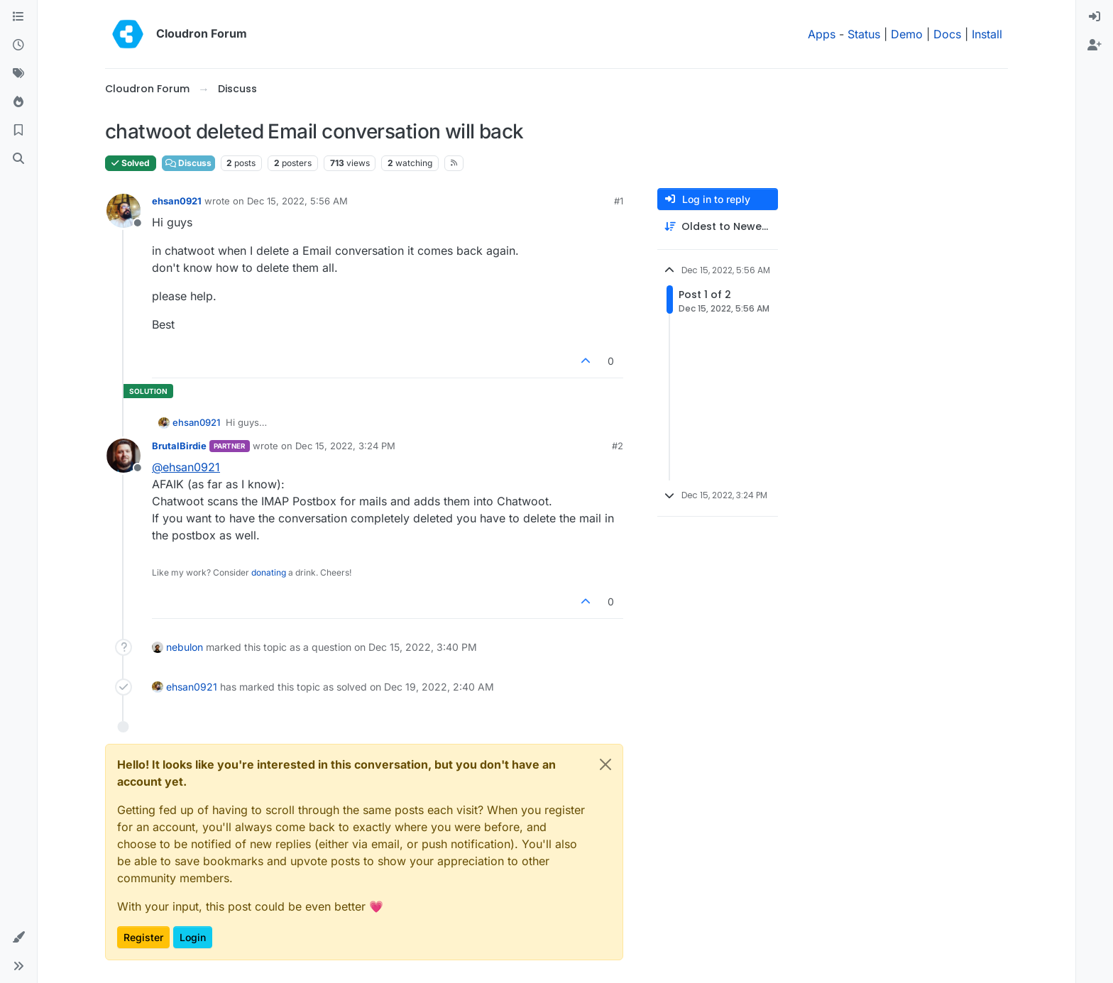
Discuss (188, 163)
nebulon (184, 647)
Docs (947, 34)
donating (268, 572)
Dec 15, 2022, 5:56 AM (297, 201)
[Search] (18, 159)
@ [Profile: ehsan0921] (186, 467)
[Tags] (18, 73)
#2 (617, 445)
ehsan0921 (177, 201)
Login (193, 937)
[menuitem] (1094, 17)
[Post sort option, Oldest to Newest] (717, 227)
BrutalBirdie (179, 445)
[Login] (1094, 17)
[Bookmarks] (18, 130)
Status (864, 34)
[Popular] (18, 102)
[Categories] (18, 17)
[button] (18, 937)
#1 (618, 201)
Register (143, 937)
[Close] (605, 764)
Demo (907, 34)
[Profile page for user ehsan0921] (123, 211)
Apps (821, 34)
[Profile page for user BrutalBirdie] (123, 456)
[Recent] (18, 45)
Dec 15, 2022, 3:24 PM (345, 445)
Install (987, 34)
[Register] (1094, 45)
